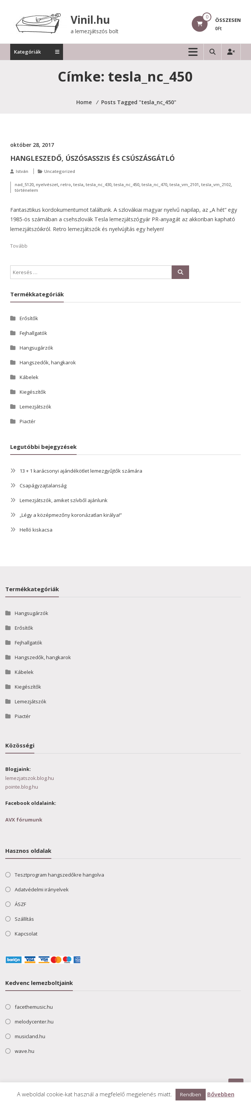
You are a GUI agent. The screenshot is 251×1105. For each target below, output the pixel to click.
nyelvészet (47, 184)
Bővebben (220, 1094)
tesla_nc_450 (126, 184)
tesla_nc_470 (154, 184)
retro (65, 184)
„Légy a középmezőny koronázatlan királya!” (71, 515)
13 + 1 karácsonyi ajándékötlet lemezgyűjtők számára (81, 470)
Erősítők (29, 318)
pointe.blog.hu (21, 786)
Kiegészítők (33, 391)
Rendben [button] (190, 1094)
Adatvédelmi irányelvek (42, 889)
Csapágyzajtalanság (43, 485)
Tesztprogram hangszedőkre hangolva (59, 874)
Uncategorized (59, 171)
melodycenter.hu (34, 1021)
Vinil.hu (90, 19)
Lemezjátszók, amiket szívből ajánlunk (64, 500)
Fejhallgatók (33, 333)
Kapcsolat (26, 933)
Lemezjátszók (35, 406)
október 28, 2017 (32, 144)
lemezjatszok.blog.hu (29, 778)
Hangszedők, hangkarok (48, 362)
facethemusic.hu (34, 1006)
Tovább (19, 245)
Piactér (27, 421)
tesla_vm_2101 (184, 184)
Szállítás (24, 918)
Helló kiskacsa (36, 529)
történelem (26, 190)
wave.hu (24, 1051)
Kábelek (29, 377)
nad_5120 (24, 184)
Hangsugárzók (36, 347)
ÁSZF (20, 904)
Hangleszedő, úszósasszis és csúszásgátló (92, 158)
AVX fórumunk (23, 819)
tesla (78, 184)
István (22, 171)
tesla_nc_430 (98, 184)
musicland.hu (30, 1036)
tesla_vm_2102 (216, 184)
